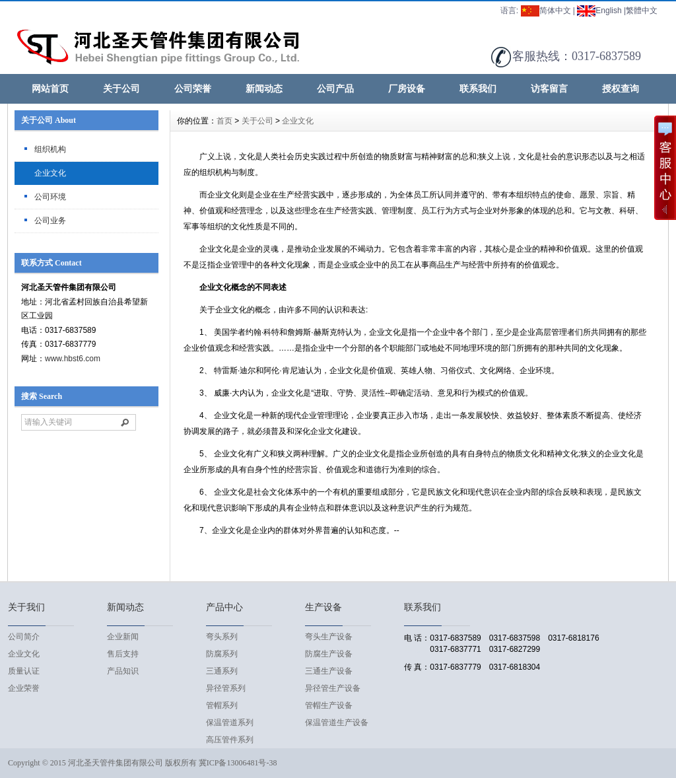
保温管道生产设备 (336, 722)
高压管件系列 (230, 739)
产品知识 (123, 671)
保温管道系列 (230, 722)
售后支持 (123, 653)
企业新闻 (123, 636)
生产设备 (323, 607)
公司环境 (50, 196)
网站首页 (50, 88)
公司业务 (50, 220)
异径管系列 (226, 688)
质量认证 (24, 671)
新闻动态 (264, 88)
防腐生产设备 (329, 653)
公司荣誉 (192, 88)
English (599, 10)
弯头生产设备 (329, 636)
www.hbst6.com (72, 358)
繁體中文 (642, 10)
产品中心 (224, 607)
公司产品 (335, 88)
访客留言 (549, 88)
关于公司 (121, 88)
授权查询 (620, 88)
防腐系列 (222, 653)
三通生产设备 (329, 671)
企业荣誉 (24, 688)
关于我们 (26, 607)
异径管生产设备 (332, 688)
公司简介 (24, 636)
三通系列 (222, 671)
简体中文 (546, 10)
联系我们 (477, 88)
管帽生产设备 (329, 705)
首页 (224, 120)
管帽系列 (222, 705)
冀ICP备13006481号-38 (238, 762)
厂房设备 (406, 88)
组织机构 (50, 149)
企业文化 (50, 173)
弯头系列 (222, 636)
